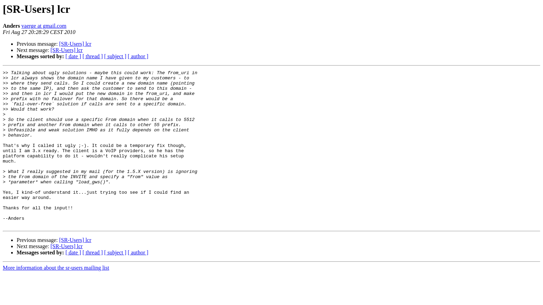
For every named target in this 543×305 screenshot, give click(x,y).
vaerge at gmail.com (43, 26)
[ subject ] (115, 56)
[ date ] (73, 56)
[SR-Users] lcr (75, 44)
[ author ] (138, 56)
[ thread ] (92, 56)
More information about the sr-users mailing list (56, 299)
